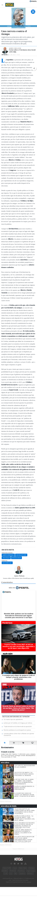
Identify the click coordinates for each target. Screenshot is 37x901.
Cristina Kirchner (21, 555)
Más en (19, 587)
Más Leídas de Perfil (9, 806)
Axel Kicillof (6, 558)
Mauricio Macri (16, 558)
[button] (34, 68)
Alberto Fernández (8, 555)
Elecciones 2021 (7, 563)
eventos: (4, 561)
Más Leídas (5, 763)
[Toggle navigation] (2, 5)
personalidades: (7, 553)
